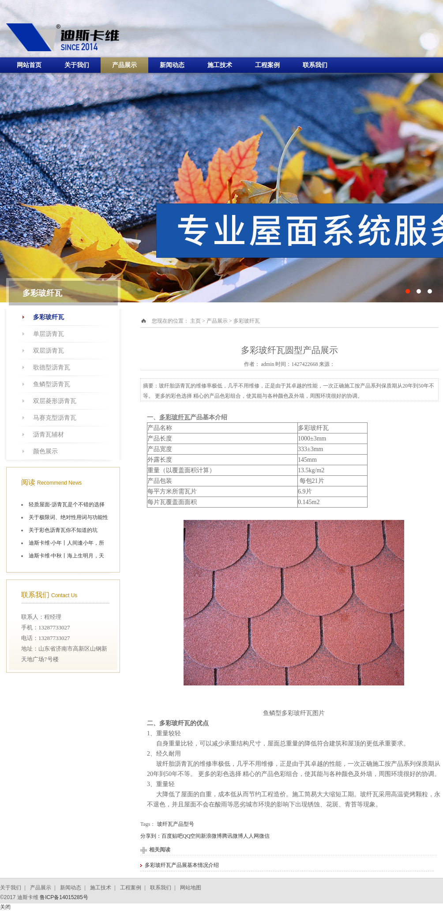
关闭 (5, 907)
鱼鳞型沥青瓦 (51, 384)
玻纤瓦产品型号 (175, 824)
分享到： (150, 836)
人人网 (251, 836)
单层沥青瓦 (48, 334)
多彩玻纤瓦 (48, 317)
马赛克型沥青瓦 (54, 417)
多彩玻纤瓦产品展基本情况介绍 (182, 865)
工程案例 (267, 65)
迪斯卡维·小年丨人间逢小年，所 (66, 543)
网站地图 (190, 888)
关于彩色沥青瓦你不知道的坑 (63, 530)
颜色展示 (45, 451)
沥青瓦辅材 (48, 434)
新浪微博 (211, 836)
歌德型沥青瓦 (51, 367)
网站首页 (29, 65)
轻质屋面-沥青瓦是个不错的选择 (67, 504)
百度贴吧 (172, 836)
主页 (195, 321)
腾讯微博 (232, 836)
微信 (264, 836)
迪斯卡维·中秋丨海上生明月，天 (66, 556)
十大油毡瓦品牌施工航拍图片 (221, 151)
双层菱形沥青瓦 (54, 401)
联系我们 (315, 65)
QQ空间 (192, 836)
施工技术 (219, 65)
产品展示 (124, 65)
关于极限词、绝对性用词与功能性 (68, 517)
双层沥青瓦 (48, 350)
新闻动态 (172, 65)
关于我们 (76, 65)
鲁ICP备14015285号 (64, 897)
